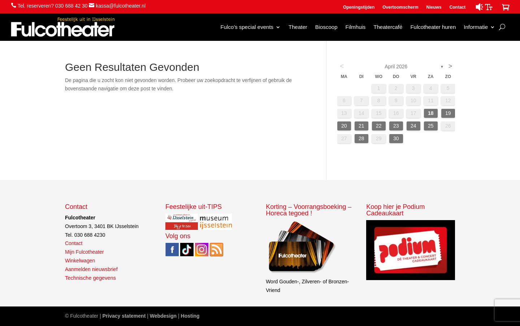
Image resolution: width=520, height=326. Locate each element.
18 (431, 113)
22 (379, 126)
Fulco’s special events (247, 27)
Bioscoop (326, 27)
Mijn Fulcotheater (84, 252)
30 (396, 138)
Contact (458, 7)
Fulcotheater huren (433, 27)
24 (413, 126)
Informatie (476, 27)
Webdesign (163, 316)
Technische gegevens (90, 278)
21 (361, 126)
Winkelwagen (80, 260)
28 (361, 138)
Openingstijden (358, 7)
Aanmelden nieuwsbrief (91, 269)
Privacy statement (124, 316)
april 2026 (396, 66)
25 (431, 126)
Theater (298, 27)
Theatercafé (387, 27)
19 (448, 113)
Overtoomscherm (400, 7)
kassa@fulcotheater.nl (121, 6)
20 (344, 126)
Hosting (190, 316)
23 (396, 126)
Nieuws (434, 7)
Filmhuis (355, 27)
